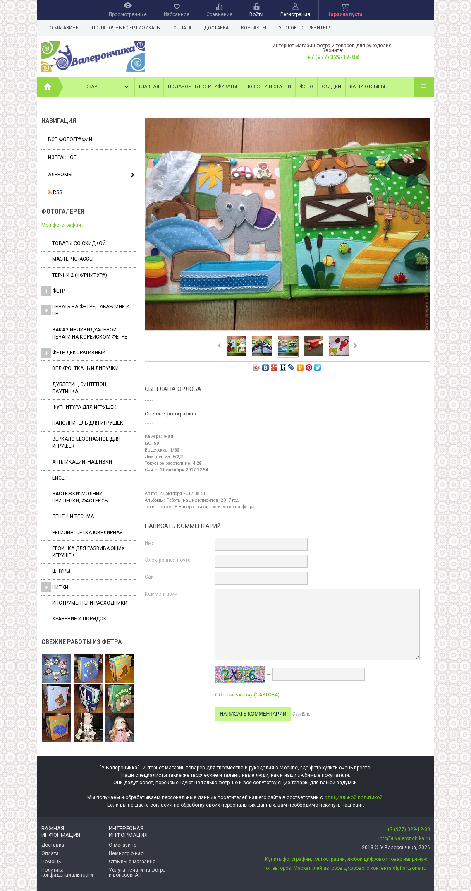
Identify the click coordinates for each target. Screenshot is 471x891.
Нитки (54, 587)
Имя (150, 543)
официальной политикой (353, 797)
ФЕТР (53, 291)
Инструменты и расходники (89, 603)
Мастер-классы (72, 259)
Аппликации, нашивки (82, 462)
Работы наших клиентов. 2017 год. (203, 500)
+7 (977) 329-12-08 (333, 57)
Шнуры (61, 571)
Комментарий (161, 594)
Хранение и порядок (79, 619)
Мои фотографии (61, 225)
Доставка (218, 28)
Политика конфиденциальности (67, 872)
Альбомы (60, 175)
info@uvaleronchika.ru (404, 838)
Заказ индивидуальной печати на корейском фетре (89, 333)
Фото (306, 86)
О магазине (64, 28)
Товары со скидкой (79, 243)
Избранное (62, 157)
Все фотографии (70, 139)
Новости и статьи (268, 86)
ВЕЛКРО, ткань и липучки (85, 368)
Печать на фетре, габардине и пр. (85, 310)
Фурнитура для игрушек (84, 407)
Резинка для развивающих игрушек (88, 551)
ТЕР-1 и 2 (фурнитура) (79, 275)
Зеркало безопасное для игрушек (86, 442)
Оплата (184, 28)
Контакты (257, 28)
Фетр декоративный (73, 353)
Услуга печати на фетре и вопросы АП (137, 872)
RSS (55, 192)
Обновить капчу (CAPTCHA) (247, 695)
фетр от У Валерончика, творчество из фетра (206, 506)
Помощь (51, 862)
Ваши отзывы (367, 86)
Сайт (150, 577)
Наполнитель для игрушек (87, 423)
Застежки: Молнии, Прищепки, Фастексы (80, 497)
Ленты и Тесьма (73, 516)
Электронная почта (168, 560)
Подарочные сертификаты (126, 28)
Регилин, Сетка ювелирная (87, 533)
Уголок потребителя (310, 28)
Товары (106, 87)
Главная (149, 86)
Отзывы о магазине (132, 862)
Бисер (59, 478)
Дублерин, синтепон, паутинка (80, 388)
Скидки (331, 86)
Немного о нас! (127, 853)
